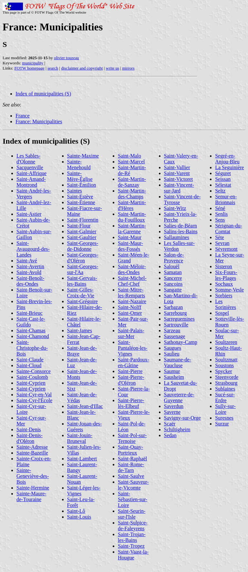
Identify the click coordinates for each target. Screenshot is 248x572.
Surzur (222, 423)
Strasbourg (226, 383)
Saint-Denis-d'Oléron (29, 438)
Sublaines (225, 388)
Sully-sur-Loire (225, 409)
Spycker (223, 371)
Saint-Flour (79, 225)
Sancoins (173, 284)
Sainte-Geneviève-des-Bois (32, 476)
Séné (220, 208)
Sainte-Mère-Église (80, 176)
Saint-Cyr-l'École (34, 400)
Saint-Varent (177, 173)
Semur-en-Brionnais (226, 199)
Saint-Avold (28, 272)
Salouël (172, 266)
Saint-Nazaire (132, 301)
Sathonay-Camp (180, 342)
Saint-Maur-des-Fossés (130, 246)
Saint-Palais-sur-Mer (131, 333)
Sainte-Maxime (83, 156)
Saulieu (172, 354)
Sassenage (174, 336)
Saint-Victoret (178, 179)
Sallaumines (176, 237)
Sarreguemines (179, 319)
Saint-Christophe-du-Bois (32, 348)
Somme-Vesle (229, 289)
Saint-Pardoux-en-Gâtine (133, 362)
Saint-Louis (79, 517)
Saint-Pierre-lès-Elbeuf (131, 403)
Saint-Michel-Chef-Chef (132, 281)
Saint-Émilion (81, 185)
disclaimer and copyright (82, 68)
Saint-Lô (76, 511)
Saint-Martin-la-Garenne (132, 228)
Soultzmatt (226, 359)
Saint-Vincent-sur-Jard (179, 187)
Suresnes (224, 418)
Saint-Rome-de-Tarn (131, 467)
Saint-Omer (130, 313)
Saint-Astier (28, 214)
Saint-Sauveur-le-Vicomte (133, 484)
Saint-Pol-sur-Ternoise (132, 438)
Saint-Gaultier (82, 237)
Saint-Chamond (32, 336)
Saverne (172, 412)
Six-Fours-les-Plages (226, 275)
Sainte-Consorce (33, 371)
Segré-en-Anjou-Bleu (227, 158)
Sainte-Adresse (32, 447)
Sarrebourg (175, 313)
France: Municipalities (39, 121)
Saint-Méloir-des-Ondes (132, 269)
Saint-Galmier (82, 231)
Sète (219, 237)
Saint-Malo (129, 156)
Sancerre (173, 278)
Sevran (222, 243)
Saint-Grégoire (82, 301)
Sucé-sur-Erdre (225, 397)
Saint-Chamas (31, 330)
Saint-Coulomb (32, 377)
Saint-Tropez (131, 546)
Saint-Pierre (130, 371)
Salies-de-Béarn (180, 225)
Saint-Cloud (28, 365)
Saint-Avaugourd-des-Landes (33, 249)
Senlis (221, 214)
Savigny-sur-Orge (182, 418)
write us (112, 68)
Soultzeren (226, 342)
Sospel (222, 313)
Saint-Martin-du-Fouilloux (132, 217)
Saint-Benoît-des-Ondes (30, 281)
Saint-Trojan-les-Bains (132, 537)
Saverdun (173, 406)
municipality (32, 62)
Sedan (170, 435)
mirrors (128, 68)
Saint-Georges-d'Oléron (82, 257)
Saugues (172, 348)
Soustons (224, 365)
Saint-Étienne (81, 202)
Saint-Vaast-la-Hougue (133, 554)
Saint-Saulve (131, 476)
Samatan (173, 272)
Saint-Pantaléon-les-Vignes (133, 348)
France (23, 115)
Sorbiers (223, 295)
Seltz (220, 190)
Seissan (223, 179)
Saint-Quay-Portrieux (130, 450)
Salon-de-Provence (174, 257)
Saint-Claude (30, 359)
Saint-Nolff (129, 307)
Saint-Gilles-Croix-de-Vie (80, 292)
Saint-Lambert (82, 458)
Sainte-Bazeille (32, 453)
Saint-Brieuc (29, 313)
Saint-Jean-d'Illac (85, 406)
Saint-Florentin (82, 220)
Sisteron (223, 266)
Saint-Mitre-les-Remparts (131, 292)
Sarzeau (172, 330)
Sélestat (223, 185)
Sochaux (224, 284)
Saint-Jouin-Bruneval (79, 438)
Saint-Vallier (177, 167)
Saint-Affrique (31, 173)
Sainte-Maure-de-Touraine (31, 496)
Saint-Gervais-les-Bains (82, 281)
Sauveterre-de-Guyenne (179, 397)
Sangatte (173, 289)
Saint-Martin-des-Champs (132, 193)
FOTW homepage (29, 68)
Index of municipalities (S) (43, 93)
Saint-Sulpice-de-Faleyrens (133, 525)
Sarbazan (173, 307)
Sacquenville (29, 167)
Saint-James (79, 330)
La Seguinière (229, 167)
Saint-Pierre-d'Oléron (131, 380)
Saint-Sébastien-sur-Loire (132, 499)
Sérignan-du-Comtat (228, 228)
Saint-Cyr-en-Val (34, 394)
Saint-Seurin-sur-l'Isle (131, 514)
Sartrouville (176, 324)
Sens (220, 220)
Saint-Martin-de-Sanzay (132, 182)
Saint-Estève (80, 196)
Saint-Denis (28, 429)
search (52, 68)
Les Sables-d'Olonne (28, 158)
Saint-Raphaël (132, 458)
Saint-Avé (26, 260)
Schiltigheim (177, 429)
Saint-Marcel (131, 161)
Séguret (223, 173)
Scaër (170, 423)
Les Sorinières (225, 304)
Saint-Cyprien (31, 383)
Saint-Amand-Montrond (31, 182)
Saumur (172, 371)
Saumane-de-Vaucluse (177, 362)
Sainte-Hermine (32, 487)
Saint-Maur (129, 237)
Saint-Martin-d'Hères (132, 205)
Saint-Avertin (30, 266)
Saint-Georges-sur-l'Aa (82, 269)
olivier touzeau (66, 57)
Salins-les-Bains (181, 231)
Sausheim (174, 377)
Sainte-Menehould (79, 164)
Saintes (74, 190)
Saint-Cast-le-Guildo (30, 321)
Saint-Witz (175, 208)
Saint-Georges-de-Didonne (82, 246)
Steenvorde (226, 377)
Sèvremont (226, 249)
